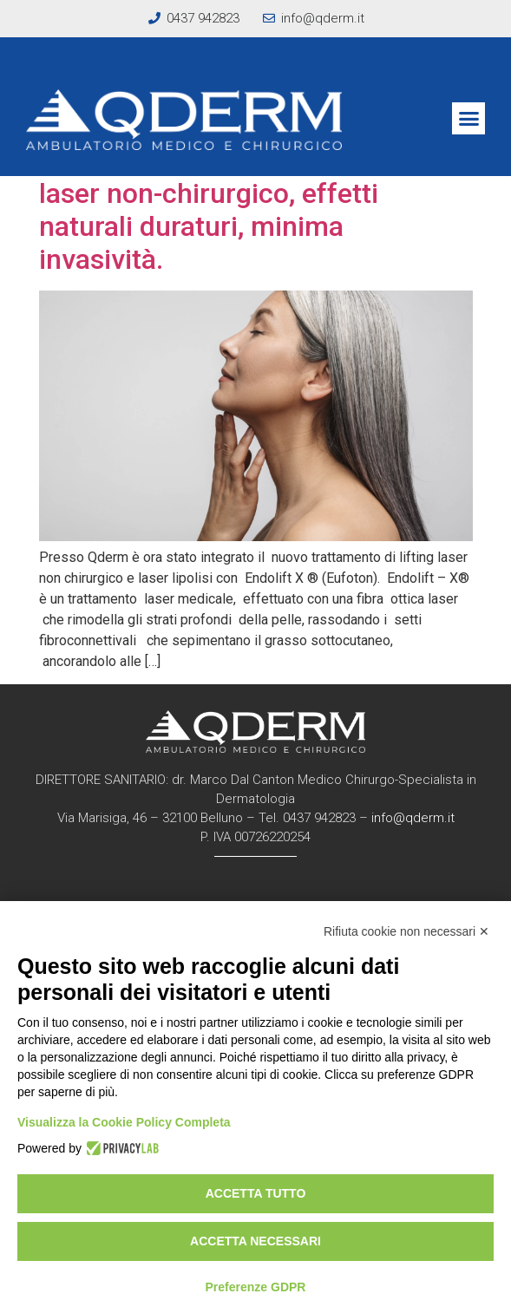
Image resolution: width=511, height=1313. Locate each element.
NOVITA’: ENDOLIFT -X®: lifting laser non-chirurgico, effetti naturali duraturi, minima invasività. (231, 209)
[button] (468, 118)
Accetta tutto (256, 1193)
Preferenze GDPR (256, 1287)
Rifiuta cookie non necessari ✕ (406, 931)
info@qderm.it (413, 818)
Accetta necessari (255, 1241)
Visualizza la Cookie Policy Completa (124, 1122)
